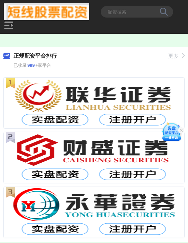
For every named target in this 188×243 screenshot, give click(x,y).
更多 (176, 56)
